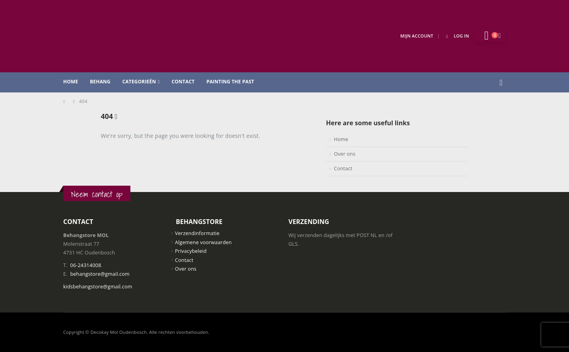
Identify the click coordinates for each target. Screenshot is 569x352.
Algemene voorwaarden (203, 242)
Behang (100, 81)
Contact (182, 81)
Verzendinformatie (197, 233)
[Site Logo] (122, 36)
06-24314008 (85, 265)
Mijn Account (416, 36)
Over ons (344, 154)
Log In (456, 36)
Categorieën (139, 81)
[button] (501, 82)
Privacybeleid (191, 251)
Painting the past (230, 81)
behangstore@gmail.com (100, 274)
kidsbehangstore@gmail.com (97, 286)
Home (70, 81)
